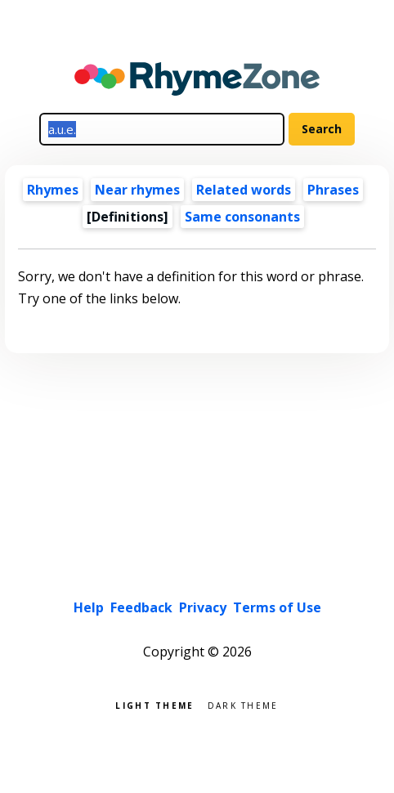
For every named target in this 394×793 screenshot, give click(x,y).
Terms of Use (277, 607)
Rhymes (52, 190)
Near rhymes (137, 190)
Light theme (154, 704)
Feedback (141, 607)
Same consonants (242, 217)
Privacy (202, 607)
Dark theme (243, 704)
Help (89, 607)
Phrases (333, 190)
